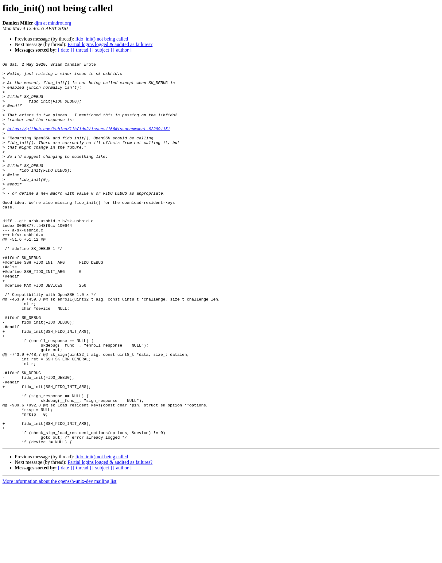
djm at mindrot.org (52, 22)
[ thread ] (82, 49)
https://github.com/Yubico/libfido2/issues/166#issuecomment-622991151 (88, 142)
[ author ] (122, 49)
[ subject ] (102, 49)
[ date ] (65, 49)
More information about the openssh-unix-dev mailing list (59, 557)
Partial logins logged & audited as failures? (110, 44)
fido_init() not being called (101, 38)
